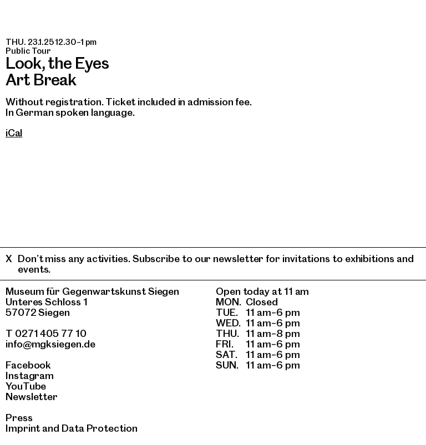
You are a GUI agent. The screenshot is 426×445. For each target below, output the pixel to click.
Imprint (23, 428)
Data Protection (100, 428)
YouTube (26, 386)
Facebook (28, 365)
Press (19, 417)
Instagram (30, 375)
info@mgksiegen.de (50, 344)
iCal (14, 133)
